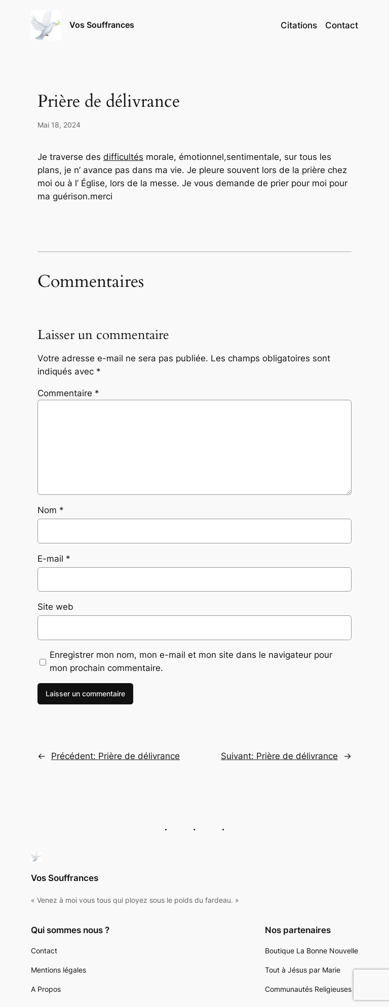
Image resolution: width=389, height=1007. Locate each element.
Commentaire (68, 393)
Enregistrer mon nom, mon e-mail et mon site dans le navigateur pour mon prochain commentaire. (191, 661)
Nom (50, 510)
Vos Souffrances (101, 25)
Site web (55, 607)
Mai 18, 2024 (59, 124)
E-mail (53, 559)
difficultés (123, 157)
